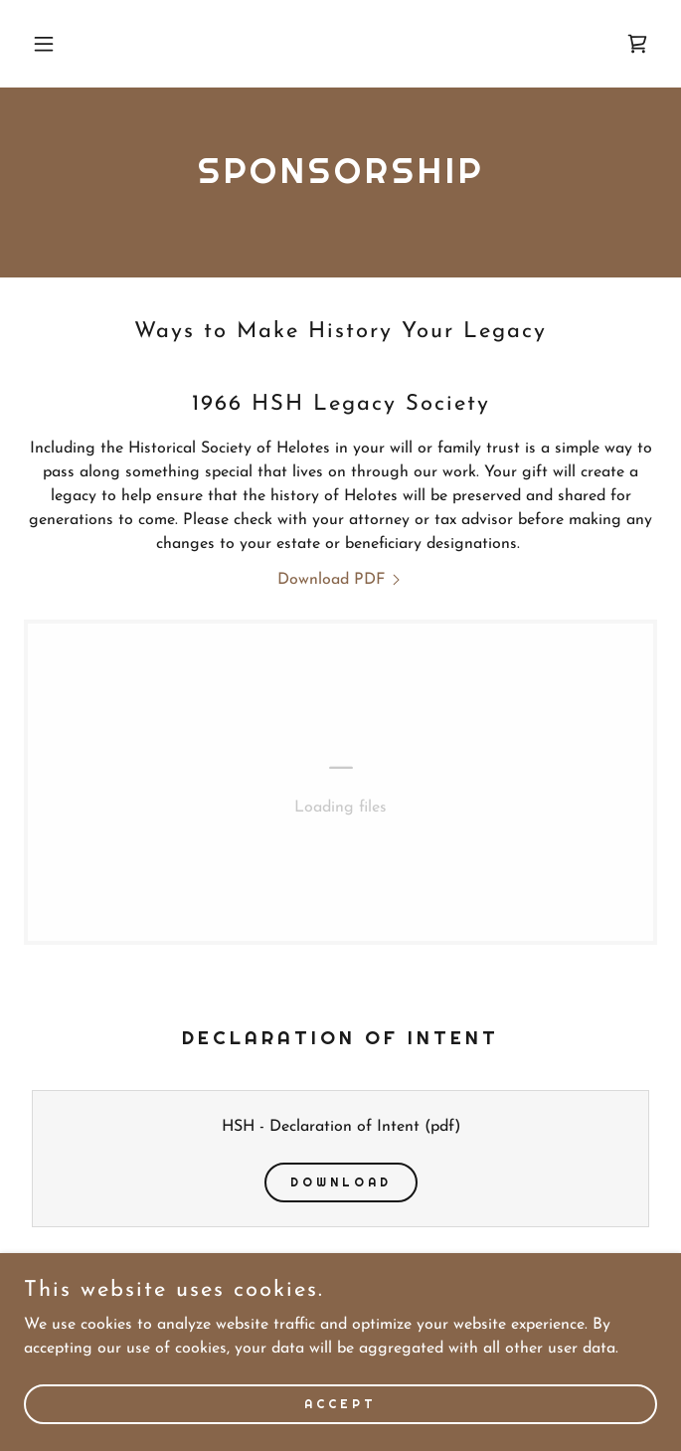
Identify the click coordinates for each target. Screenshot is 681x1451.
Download (341, 1182)
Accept (340, 1403)
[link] (637, 44)
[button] (71, 44)
